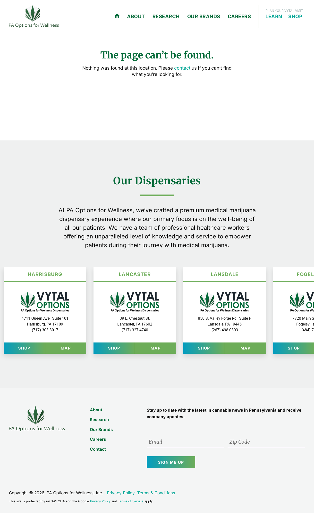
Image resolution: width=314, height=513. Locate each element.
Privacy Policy (121, 492)
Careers (239, 16)
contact (182, 68)
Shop (295, 16)
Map (73, 347)
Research (166, 16)
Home (117, 16)
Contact (98, 449)
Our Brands (203, 16)
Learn (273, 16)
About (136, 16)
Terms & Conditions (156, 492)
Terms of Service (131, 501)
